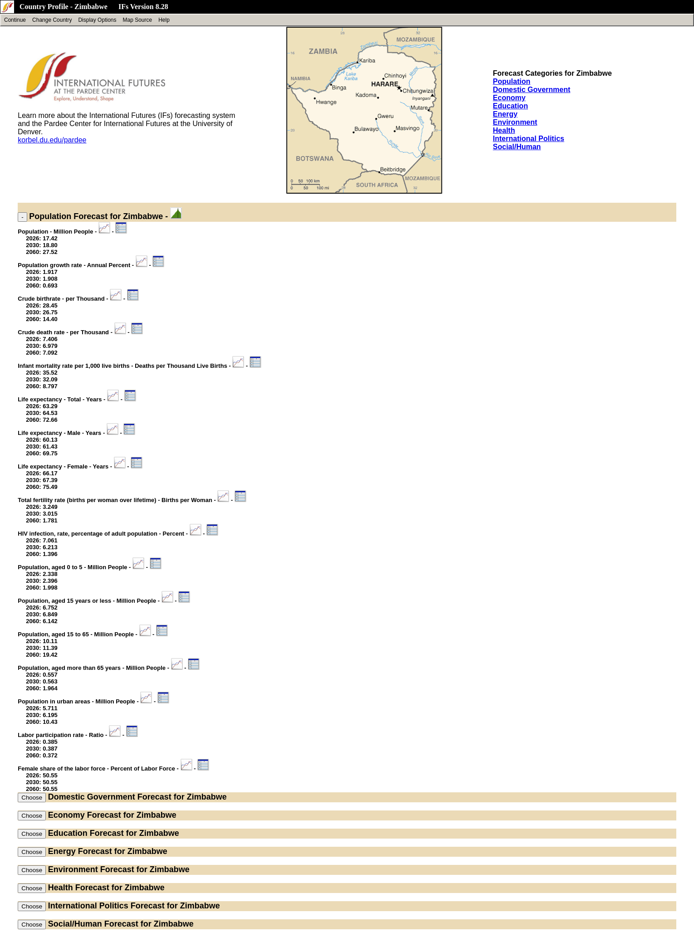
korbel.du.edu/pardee (52, 140)
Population (512, 81)
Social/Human (517, 147)
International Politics (528, 138)
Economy (509, 98)
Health (504, 130)
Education (510, 106)
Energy (505, 114)
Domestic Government (532, 89)
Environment (515, 122)
